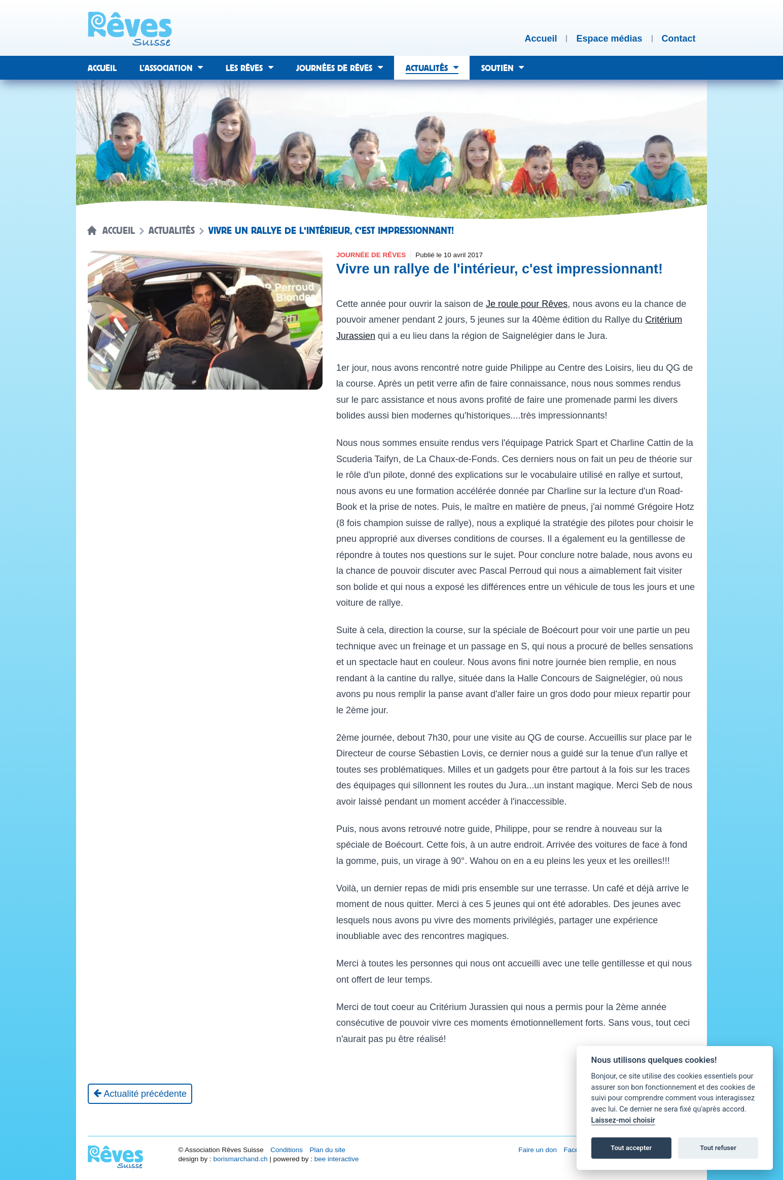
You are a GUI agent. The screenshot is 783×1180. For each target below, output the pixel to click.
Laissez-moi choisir (623, 1120)
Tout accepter (631, 1148)
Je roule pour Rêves (526, 304)
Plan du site (327, 1150)
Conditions (286, 1150)
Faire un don (537, 1150)
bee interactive (336, 1159)
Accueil (118, 231)
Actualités (172, 231)
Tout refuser (718, 1148)
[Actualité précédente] (140, 1094)
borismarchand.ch (240, 1159)
